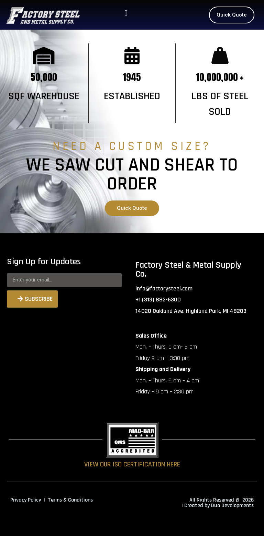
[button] (126, 13)
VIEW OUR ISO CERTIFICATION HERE (132, 464)
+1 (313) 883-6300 (158, 299)
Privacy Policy (25, 500)
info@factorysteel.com (163, 288)
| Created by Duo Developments (218, 505)
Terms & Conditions (70, 500)
